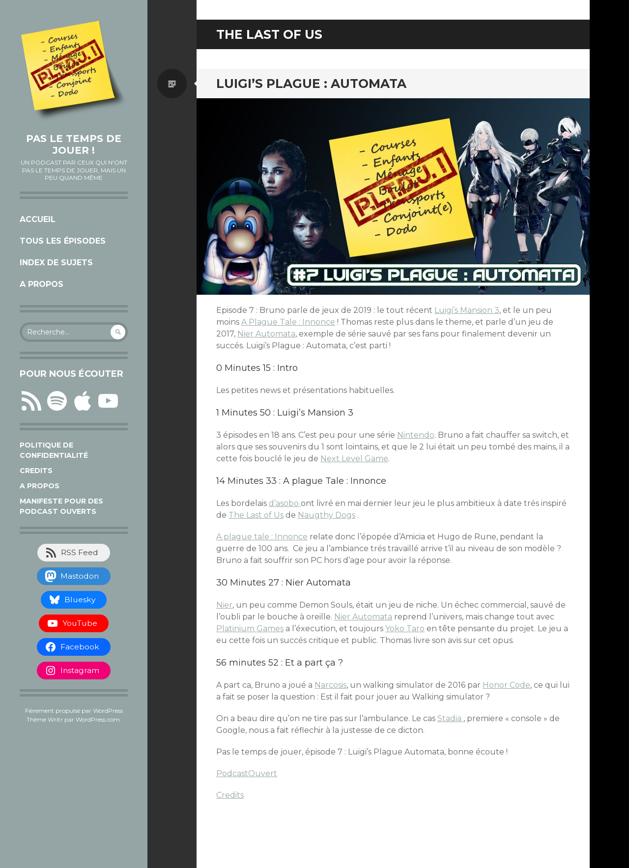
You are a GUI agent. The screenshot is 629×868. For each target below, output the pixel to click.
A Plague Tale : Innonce (288, 322)
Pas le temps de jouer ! (73, 144)
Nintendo (415, 435)
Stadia (450, 718)
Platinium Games (250, 628)
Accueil (38, 219)
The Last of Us (256, 515)
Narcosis (330, 685)
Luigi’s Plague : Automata (311, 83)
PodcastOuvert (246, 773)
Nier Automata (266, 333)
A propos (41, 284)
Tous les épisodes (63, 241)
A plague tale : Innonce (262, 536)
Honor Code (506, 685)
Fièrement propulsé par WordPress (74, 710)
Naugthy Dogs (326, 515)
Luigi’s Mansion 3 (466, 310)
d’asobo (285, 503)
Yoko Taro (405, 628)
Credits (36, 470)
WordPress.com (98, 719)
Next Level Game (354, 458)
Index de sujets (56, 262)
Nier (224, 605)
